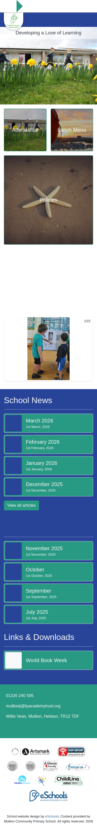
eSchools (52, 816)
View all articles (21, 505)
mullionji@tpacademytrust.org (33, 706)
